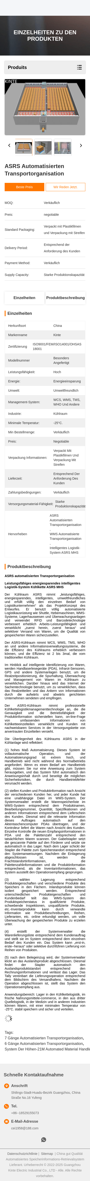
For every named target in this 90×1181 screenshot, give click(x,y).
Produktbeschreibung (65, 298)
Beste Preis (25, 187)
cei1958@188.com (24, 1128)
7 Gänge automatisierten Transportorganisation (44, 1038)
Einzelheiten (24, 298)
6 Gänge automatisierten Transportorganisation (44, 1044)
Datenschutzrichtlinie (22, 1154)
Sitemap (47, 1154)
